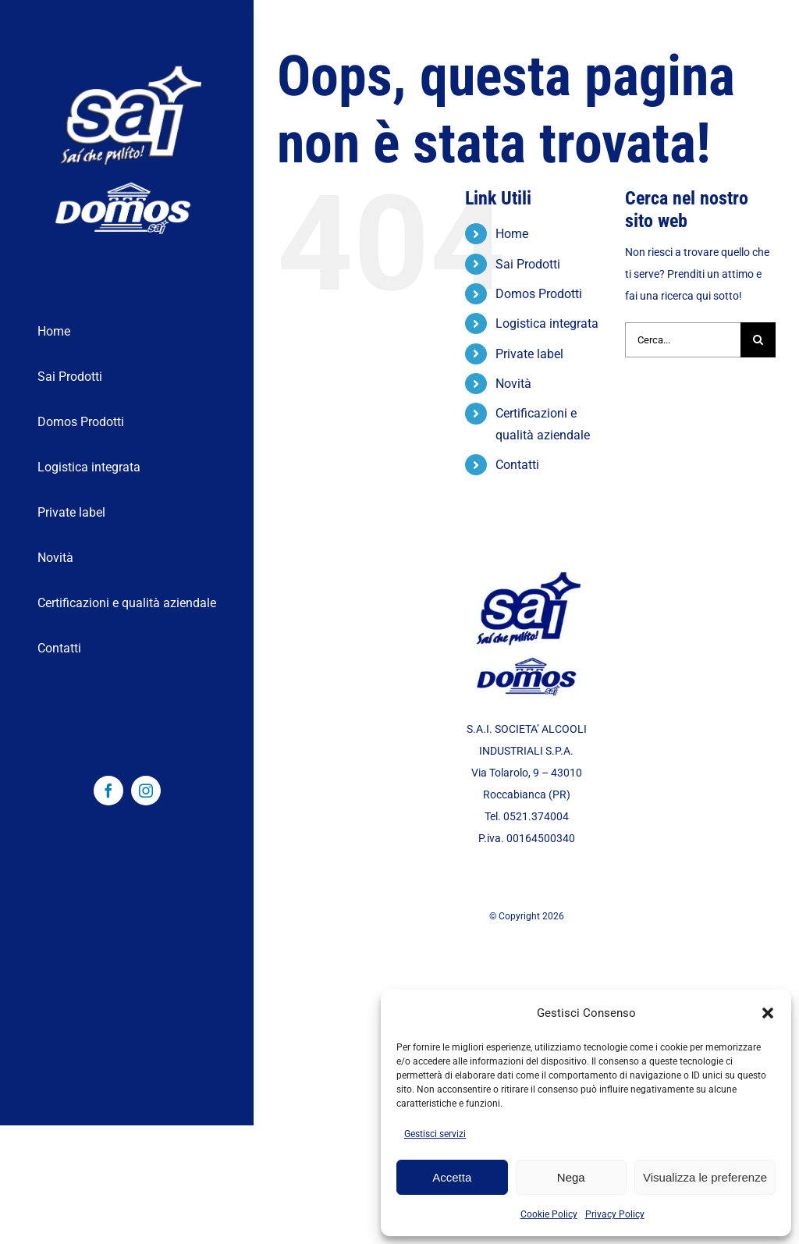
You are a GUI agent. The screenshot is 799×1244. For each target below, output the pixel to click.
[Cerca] (758, 339)
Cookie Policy (548, 1214)
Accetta (451, 1177)
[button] (768, 1013)
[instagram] (146, 790)
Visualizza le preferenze (705, 1177)
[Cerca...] (682, 339)
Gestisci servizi (435, 1133)
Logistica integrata (546, 323)
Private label (529, 354)
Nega (571, 1177)
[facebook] (108, 790)
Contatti (517, 464)
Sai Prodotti (527, 264)
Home (511, 233)
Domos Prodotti (538, 293)
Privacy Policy (615, 1214)
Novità (513, 383)
